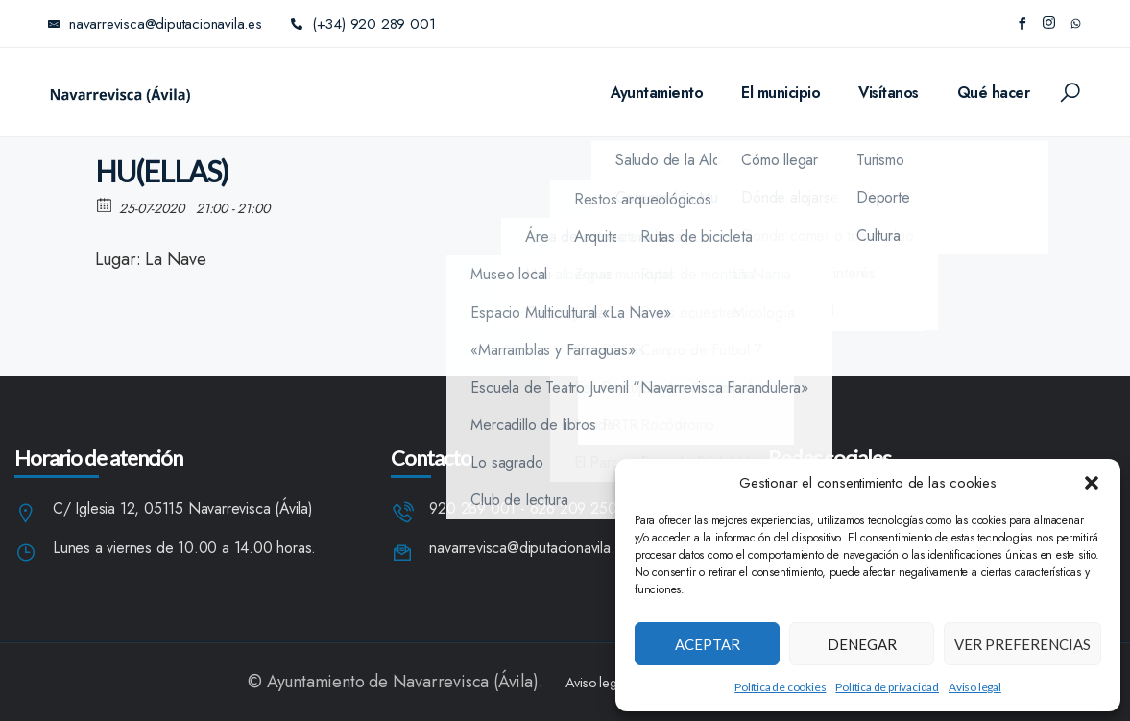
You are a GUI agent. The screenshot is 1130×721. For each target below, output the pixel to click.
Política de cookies (780, 687)
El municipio (780, 93)
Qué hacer (993, 93)
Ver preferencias (1022, 644)
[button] (1091, 483)
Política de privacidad (887, 687)
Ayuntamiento (657, 93)
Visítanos (888, 93)
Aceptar (707, 644)
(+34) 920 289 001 (363, 24)
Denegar (862, 644)
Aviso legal (975, 687)
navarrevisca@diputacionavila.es (529, 549)
